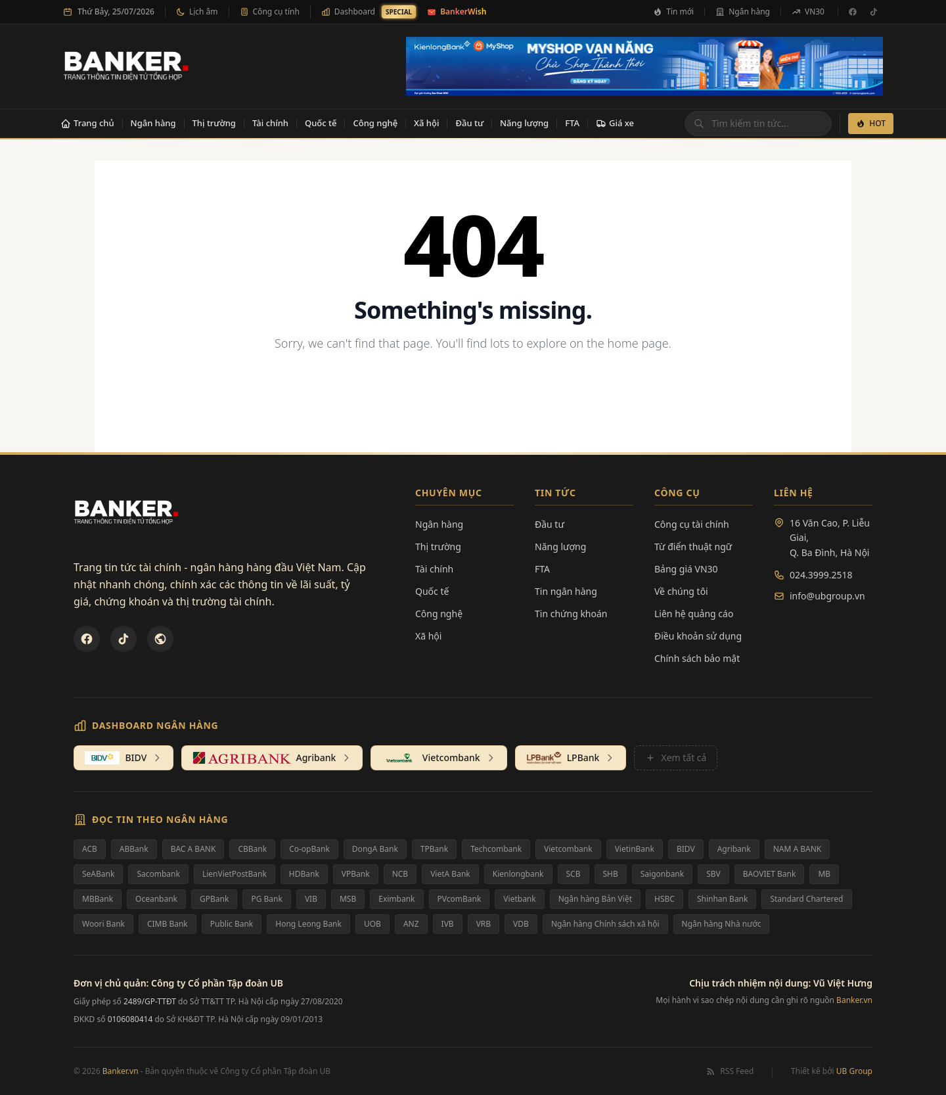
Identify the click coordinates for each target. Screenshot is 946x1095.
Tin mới (673, 11)
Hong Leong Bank (308, 923)
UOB (372, 923)
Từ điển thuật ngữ (693, 546)
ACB (89, 848)
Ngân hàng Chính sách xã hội (605, 923)
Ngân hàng (742, 11)
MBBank (97, 898)
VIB (311, 898)
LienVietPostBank (234, 873)
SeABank (98, 873)
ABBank (134, 848)
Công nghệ (375, 123)
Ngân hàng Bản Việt (595, 898)
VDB (521, 923)
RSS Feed (730, 1071)
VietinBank (634, 848)
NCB (400, 873)
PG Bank (266, 898)
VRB (483, 923)
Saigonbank (662, 873)
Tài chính (270, 123)
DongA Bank (375, 848)
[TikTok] (874, 12)
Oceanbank (156, 898)
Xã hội (426, 123)
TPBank (434, 848)
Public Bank (232, 923)
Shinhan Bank (722, 898)
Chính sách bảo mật (697, 658)
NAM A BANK (797, 848)
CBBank (252, 848)
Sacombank (158, 873)
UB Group (854, 1071)
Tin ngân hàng (566, 591)
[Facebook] (853, 12)
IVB (447, 923)
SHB (610, 873)
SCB (573, 873)
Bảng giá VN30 (686, 569)
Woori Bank (103, 923)
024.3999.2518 (821, 575)
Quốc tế (321, 123)
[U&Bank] (160, 639)
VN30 (808, 11)
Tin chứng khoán (571, 613)
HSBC (664, 898)
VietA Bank (450, 873)
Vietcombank (568, 848)
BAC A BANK (193, 848)
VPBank (356, 873)
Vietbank (519, 898)
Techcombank (496, 848)
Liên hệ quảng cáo (693, 613)
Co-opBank (309, 848)
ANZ (411, 923)
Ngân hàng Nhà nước (721, 923)
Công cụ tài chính (691, 524)
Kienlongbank (518, 873)
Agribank (734, 848)
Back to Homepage (473, 386)
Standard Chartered (806, 898)
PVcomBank (460, 898)
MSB (348, 898)
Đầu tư (469, 123)
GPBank (214, 898)
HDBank (304, 873)
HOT (871, 123)
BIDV (686, 848)
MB (824, 873)
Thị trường (214, 123)
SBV (713, 873)
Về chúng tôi (681, 591)
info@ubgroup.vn (827, 596)
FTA (572, 123)
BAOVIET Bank (769, 873)
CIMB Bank (167, 923)
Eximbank (396, 898)
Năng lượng (524, 123)
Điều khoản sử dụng (698, 636)
